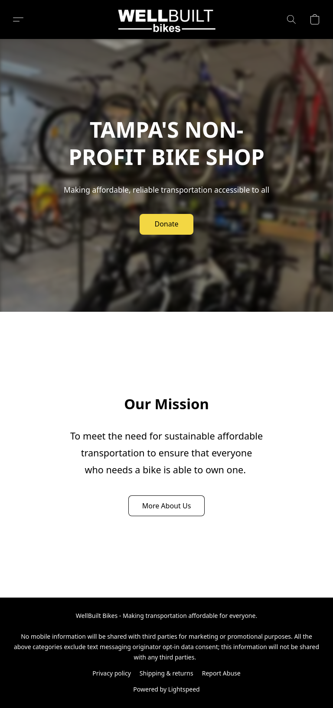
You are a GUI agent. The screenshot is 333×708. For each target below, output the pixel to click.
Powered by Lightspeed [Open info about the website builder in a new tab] (166, 689)
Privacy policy (111, 673)
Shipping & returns (166, 673)
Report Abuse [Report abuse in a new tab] (221, 673)
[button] (166, 19)
